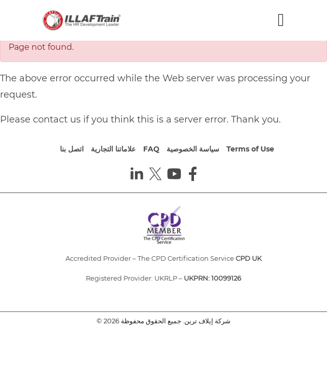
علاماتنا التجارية (113, 149)
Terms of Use (250, 149)
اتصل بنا (72, 149)
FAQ (151, 149)
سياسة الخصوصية (193, 149)
